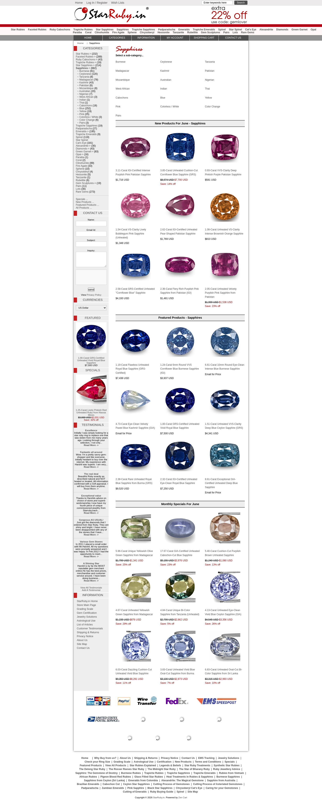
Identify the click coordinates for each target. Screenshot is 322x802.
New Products (183, 761)
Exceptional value (91, 495)
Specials (92, 370)
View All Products (115, 765)
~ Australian (83, 91)
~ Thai (80, 102)
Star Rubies (18, 29)
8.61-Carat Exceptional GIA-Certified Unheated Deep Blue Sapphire (221, 483)
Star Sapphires (105, 29)
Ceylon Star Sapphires (136, 784)
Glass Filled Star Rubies (148, 776)
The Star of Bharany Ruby (194, 769)
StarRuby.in (158, 797)
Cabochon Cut (111, 784)
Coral (88, 32)
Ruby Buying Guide (161, 791)
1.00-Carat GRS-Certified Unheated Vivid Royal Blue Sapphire (91, 343)
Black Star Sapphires (159, 788)
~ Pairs (80, 122)
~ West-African (85, 96)
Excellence (91, 430)
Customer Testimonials (90, 628)
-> (83, 68)
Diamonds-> (82, 148)
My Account (175, 37)
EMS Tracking (206, 758)
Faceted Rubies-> (85, 56)
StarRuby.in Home (87, 601)
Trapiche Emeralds (204, 29)
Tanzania (210, 61)
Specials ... (82, 199)
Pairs (226, 32)
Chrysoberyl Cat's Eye (189, 788)
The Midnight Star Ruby (162, 769)
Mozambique (123, 79)
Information (146, 37)
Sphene (132, 32)
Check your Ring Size (97, 761)
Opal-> (79, 154)
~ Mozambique (85, 88)
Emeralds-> (82, 131)
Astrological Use (86, 620)
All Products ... (84, 207)
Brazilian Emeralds (88, 784)
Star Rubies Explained (143, 765)
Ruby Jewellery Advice (226, 769)
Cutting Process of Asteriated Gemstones (217, 784)
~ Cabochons (84, 105)
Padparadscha (166, 29)
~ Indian (81, 99)
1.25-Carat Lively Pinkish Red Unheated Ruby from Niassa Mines (91, 395)
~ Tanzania (82, 76)
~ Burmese (82, 71)
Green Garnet (300, 29)
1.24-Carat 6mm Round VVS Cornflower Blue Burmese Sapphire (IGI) (179, 368)
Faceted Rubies (37, 29)
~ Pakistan (82, 85)
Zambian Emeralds (113, 788)
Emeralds (184, 29)
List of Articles (85, 624)
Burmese (120, 61)
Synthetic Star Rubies (227, 765)
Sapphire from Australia (221, 780)
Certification (164, 761)
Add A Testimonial (91, 590)
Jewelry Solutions (87, 616)
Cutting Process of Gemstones (171, 784)
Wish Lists (117, 2)
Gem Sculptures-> (86, 183)
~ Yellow (81, 111)
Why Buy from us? (105, 758)
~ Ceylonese (83, 73)
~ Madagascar (84, 79)
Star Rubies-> (83, 53)
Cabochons (122, 97)
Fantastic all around (91, 452)
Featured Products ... (87, 204)
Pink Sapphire (135, 788)
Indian (163, 88)
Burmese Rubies (131, 773)
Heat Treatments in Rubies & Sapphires (189, 776)
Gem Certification (87, 612)
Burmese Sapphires (228, 776)
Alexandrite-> (83, 145)
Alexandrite (266, 29)
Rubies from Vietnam (231, 773)
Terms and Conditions (208, 761)
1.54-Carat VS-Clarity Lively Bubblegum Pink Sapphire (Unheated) (131, 233)
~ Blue (80, 108)
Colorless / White (169, 106)
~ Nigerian (82, 94)
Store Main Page (86, 605)
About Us (82, 640)
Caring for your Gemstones (222, 788)
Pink (118, 106)
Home (79, 2)
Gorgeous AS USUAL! (91, 520)
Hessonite (163, 32)
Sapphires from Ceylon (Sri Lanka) (104, 780)
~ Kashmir (82, 82)
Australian (165, 79)
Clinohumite (102, 32)
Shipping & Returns (88, 632)
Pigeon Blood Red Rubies (115, 776)
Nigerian (209, 79)
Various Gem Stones (91, 541)
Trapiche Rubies (83, 29)
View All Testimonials (91, 587)
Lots (235, 32)
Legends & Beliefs (170, 765)
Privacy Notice (85, 636)
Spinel (222, 29)
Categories (117, 37)
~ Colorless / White (87, 117)
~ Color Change (85, 119)
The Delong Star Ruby (92, 769)
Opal (313, 29)
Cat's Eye (250, 29)
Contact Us (92, 213)
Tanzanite (178, 32)
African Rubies (88, 776)
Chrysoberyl (147, 32)
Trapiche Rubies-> (86, 62)
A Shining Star (91, 563)
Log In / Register (97, 2)
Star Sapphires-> (85, 65)
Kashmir (164, 70)
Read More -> (91, 445)
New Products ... (85, 202)
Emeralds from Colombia (143, 780)
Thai (207, 88)
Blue (162, 97)
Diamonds (282, 29)
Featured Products (91, 765)
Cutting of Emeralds (135, 791)
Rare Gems (247, 32)
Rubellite (192, 32)
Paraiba (77, 32)
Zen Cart (182, 797)
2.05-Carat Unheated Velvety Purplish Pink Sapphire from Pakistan (221, 292)
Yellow (208, 97)
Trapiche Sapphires (143, 29)
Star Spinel (235, 29)
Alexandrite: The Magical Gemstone (182, 780)
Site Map (82, 644)
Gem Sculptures (210, 32)
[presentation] (90, 277)
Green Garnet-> (84, 151)
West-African (123, 88)
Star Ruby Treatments (197, 765)
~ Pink (80, 114)
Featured (93, 317)
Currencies (92, 299)
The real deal (91, 474)
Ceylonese (166, 61)
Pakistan (209, 70)
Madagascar (122, 70)
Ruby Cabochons (60, 29)
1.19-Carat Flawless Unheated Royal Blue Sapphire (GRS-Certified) (132, 368)
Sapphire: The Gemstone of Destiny (96, 773)
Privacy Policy (94, 295)
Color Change (212, 106)
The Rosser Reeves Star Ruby (126, 769)
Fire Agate (118, 32)
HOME (88, 37)
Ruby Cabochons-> (86, 59)
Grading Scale (85, 609)
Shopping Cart (204, 37)
